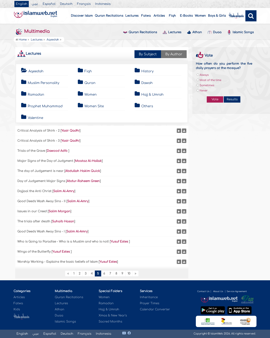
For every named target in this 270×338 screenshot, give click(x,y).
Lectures (131, 15)
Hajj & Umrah (152, 94)
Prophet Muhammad (45, 106)
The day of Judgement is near (40, 171)
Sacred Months (110, 321)
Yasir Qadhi (70, 130)
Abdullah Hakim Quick (82, 171)
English (21, 4)
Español (49, 4)
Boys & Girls (217, 15)
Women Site (94, 106)
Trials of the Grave (31, 150)
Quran (89, 83)
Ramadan (36, 94)
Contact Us (203, 291)
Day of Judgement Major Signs (41, 181)
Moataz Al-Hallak (88, 161)
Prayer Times (149, 303)
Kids (17, 309)
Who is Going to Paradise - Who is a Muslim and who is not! (63, 241)
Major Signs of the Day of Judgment (45, 161)
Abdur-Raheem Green (83, 181)
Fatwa (146, 15)
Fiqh (172, 15)
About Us (218, 291)
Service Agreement (237, 291)
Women (200, 15)
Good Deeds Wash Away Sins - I (41, 231)
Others (147, 106)
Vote (215, 99)
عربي (35, 4)
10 (129, 273)
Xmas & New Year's (113, 315)
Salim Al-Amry (63, 191)
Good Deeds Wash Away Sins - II (41, 201)
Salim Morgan (59, 211)
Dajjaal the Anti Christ (34, 191)
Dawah (147, 83)
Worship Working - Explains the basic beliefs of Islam (57, 261)
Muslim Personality (43, 83)
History (147, 71)
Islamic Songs (240, 32)
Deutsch (66, 4)
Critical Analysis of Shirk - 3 (38, 140)
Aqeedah (35, 71)
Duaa (214, 32)
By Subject (148, 54)
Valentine (35, 118)
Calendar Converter (155, 309)
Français (84, 4)
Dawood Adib (57, 150)
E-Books (186, 15)
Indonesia (103, 4)
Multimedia (32, 31)
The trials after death (33, 221)
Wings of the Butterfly (34, 251)
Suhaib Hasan (63, 221)
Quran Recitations (109, 15)
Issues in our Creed (32, 211)
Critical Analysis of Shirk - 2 (38, 130)
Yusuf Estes (120, 241)
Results (232, 99)
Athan (194, 32)
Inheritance (149, 297)
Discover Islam (82, 15)
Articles (159, 15)
